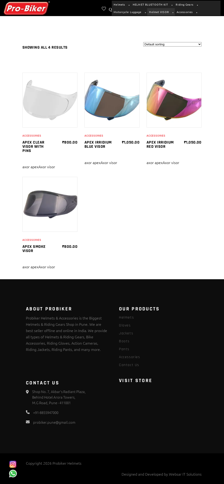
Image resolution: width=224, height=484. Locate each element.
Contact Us (129, 365)
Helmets (121, 4)
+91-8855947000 (45, 412)
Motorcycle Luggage (129, 12)
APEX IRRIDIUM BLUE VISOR (98, 144)
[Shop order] (172, 44)
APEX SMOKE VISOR (34, 248)
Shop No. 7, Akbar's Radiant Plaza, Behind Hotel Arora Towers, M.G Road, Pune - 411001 (59, 397)
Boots (124, 341)
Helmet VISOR (161, 12)
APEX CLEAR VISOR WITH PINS (33, 146)
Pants (124, 349)
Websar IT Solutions (185, 474)
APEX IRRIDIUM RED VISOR (160, 144)
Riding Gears (186, 4)
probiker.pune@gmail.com (54, 422)
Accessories (187, 12)
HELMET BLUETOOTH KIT (152, 4)
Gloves (125, 325)
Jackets (126, 333)
